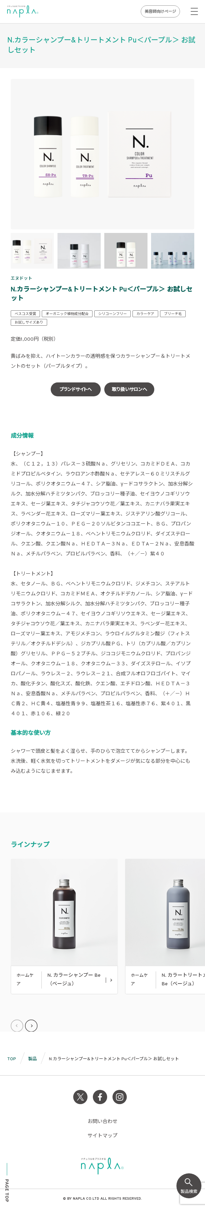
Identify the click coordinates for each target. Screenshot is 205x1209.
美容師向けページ (160, 11)
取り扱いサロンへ (129, 390)
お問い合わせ (103, 1122)
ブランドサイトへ (76, 390)
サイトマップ (103, 1136)
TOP (11, 1059)
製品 (32, 1059)
